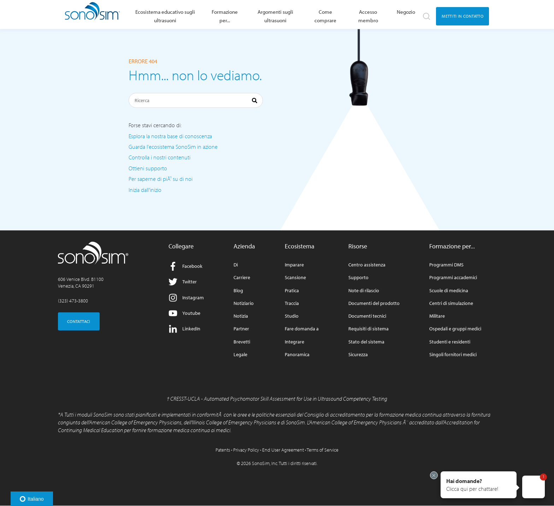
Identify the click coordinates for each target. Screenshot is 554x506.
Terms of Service (322, 450)
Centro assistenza (366, 265)
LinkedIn (184, 328)
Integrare (294, 342)
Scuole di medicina (448, 291)
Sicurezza (358, 355)
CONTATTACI (78, 321)
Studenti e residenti (449, 342)
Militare (437, 316)
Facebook (185, 266)
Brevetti (242, 342)
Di (236, 265)
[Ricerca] (196, 100)
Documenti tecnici (367, 316)
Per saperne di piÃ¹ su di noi (161, 178)
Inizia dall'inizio (145, 189)
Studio (292, 316)
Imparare (294, 265)
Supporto (358, 278)
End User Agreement (283, 450)
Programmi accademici (453, 278)
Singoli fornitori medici (453, 355)
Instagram (186, 297)
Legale (240, 355)
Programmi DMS (446, 265)
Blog (238, 291)
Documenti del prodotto (374, 303)
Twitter (183, 281)
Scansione (295, 278)
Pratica (292, 291)
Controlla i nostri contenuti (159, 157)
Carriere (242, 278)
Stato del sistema (366, 342)
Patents (223, 450)
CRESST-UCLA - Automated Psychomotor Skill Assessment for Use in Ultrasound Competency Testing (278, 398)
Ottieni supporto (148, 168)
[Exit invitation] (434, 475)
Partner (241, 329)
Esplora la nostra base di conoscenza (170, 136)
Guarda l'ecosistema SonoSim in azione (173, 146)
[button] (479, 484)
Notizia (241, 316)
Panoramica (297, 355)
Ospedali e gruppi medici (455, 329)
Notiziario (244, 303)
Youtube (184, 313)
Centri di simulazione (451, 303)
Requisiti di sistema (368, 329)
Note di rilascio (363, 291)
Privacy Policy (246, 450)
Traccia (292, 303)
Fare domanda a (302, 329)
